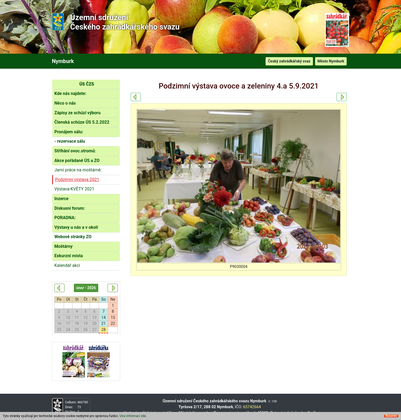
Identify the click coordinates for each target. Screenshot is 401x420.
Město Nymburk (330, 61)
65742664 (252, 406)
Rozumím (391, 416)
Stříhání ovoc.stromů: (75, 150)
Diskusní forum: (69, 208)
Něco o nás (65, 103)
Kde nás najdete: (70, 93)
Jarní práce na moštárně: (78, 169)
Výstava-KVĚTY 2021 (74, 188)
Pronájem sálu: (68, 131)
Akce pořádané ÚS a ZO (77, 160)
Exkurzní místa (68, 255)
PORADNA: (64, 217)
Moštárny (63, 246)
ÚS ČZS (86, 84)
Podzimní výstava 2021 (77, 179)
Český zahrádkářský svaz (289, 61)
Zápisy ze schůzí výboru (77, 112)
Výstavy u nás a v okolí (76, 227)
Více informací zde (132, 416)
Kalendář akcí (67, 265)
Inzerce (61, 198)
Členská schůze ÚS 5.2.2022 (81, 122)
